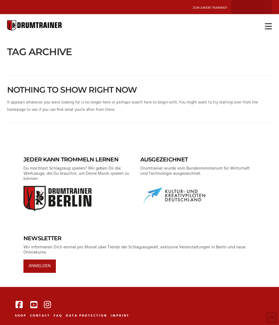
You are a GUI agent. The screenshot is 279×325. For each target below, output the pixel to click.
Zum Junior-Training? (210, 8)
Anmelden (40, 266)
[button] (268, 26)
